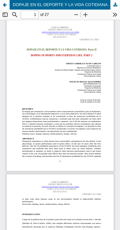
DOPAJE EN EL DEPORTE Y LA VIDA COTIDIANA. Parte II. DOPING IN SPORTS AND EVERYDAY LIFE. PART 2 (66, 4)
